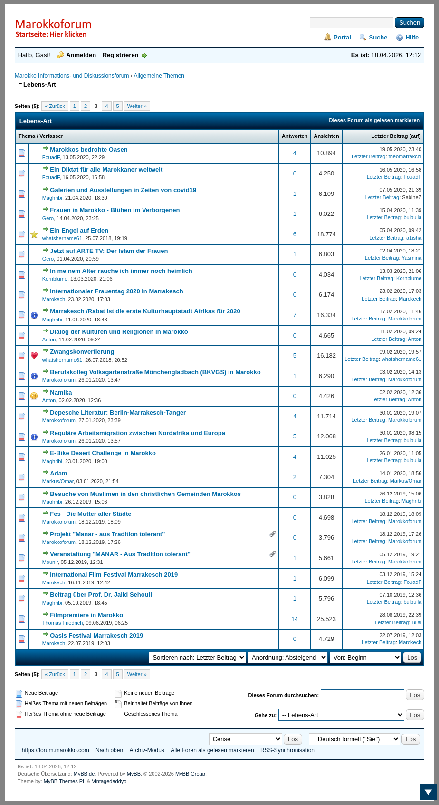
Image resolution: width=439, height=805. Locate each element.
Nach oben (109, 750)
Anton (49, 339)
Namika (61, 392)
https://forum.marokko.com (55, 750)
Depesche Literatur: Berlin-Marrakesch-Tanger (118, 412)
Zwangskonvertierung (82, 351)
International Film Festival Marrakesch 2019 (114, 574)
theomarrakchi (405, 156)
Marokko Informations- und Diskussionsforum (72, 75)
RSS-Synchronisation (287, 750)
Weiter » (137, 106)
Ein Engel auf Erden (79, 230)
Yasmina (411, 258)
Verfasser (51, 136)
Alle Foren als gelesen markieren (212, 750)
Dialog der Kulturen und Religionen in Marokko (119, 331)
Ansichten (326, 136)
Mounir (50, 562)
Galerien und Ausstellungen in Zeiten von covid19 (123, 190)
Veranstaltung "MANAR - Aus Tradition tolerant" (120, 554)
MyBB (134, 773)
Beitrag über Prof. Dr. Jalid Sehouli (101, 594)
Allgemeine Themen (159, 75)
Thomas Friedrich (62, 623)
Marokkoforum (404, 318)
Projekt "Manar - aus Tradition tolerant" (107, 534)
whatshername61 (62, 238)
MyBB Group (190, 773)
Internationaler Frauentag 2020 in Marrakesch (116, 291)
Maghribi (52, 198)
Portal (342, 37)
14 (294, 618)
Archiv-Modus (146, 750)
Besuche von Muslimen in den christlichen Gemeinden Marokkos (145, 493)
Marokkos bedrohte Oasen (88, 149)
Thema (27, 136)
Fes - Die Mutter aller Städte (90, 513)
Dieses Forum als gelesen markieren (374, 120)
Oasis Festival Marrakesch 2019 (96, 635)
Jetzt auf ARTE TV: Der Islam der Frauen (109, 250)
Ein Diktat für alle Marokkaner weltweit (106, 169)
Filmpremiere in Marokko (86, 615)
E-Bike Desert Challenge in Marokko (103, 452)
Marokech (53, 299)
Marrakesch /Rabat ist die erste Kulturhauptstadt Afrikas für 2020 (145, 311)
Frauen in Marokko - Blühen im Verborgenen (115, 209)
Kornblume (54, 278)
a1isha (413, 238)
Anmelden (81, 54)
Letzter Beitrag (389, 136)
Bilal (417, 622)
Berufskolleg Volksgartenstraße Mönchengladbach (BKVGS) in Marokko (155, 372)
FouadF (51, 157)
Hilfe (412, 37)
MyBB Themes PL (65, 781)
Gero (48, 218)
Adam (58, 473)
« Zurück (55, 106)
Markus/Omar (58, 481)
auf (415, 136)
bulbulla (412, 217)
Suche (378, 37)
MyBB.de (84, 773)
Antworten (294, 136)
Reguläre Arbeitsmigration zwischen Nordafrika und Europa (137, 432)
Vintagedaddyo (109, 781)
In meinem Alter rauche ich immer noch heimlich (121, 270)
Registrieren (121, 54)
